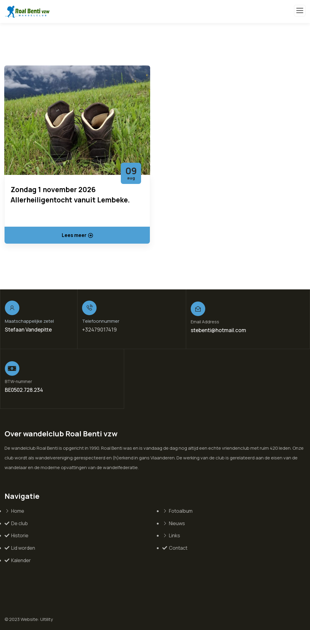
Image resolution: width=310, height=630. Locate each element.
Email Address (205, 322)
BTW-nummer (18, 381)
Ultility (46, 619)
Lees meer (77, 235)
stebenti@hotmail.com (218, 330)
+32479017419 (99, 329)
